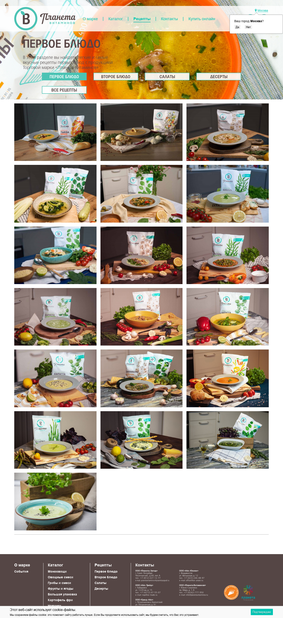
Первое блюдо (64, 77)
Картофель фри (60, 600)
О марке (90, 19)
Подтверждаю (262, 612)
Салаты (167, 77)
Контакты (169, 19)
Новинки (54, 605)
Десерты (218, 77)
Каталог (115, 19)
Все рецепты (64, 90)
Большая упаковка (62, 594)
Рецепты (141, 19)
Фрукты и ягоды (60, 588)
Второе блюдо (115, 77)
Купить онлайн (201, 19)
